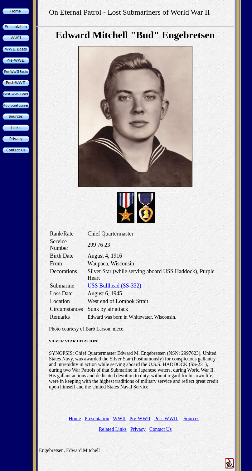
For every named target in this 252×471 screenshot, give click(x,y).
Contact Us (160, 429)
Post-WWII (166, 418)
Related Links (113, 429)
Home (75, 418)
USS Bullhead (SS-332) (114, 286)
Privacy (138, 429)
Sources (191, 418)
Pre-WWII (140, 418)
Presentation (97, 418)
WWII (119, 418)
